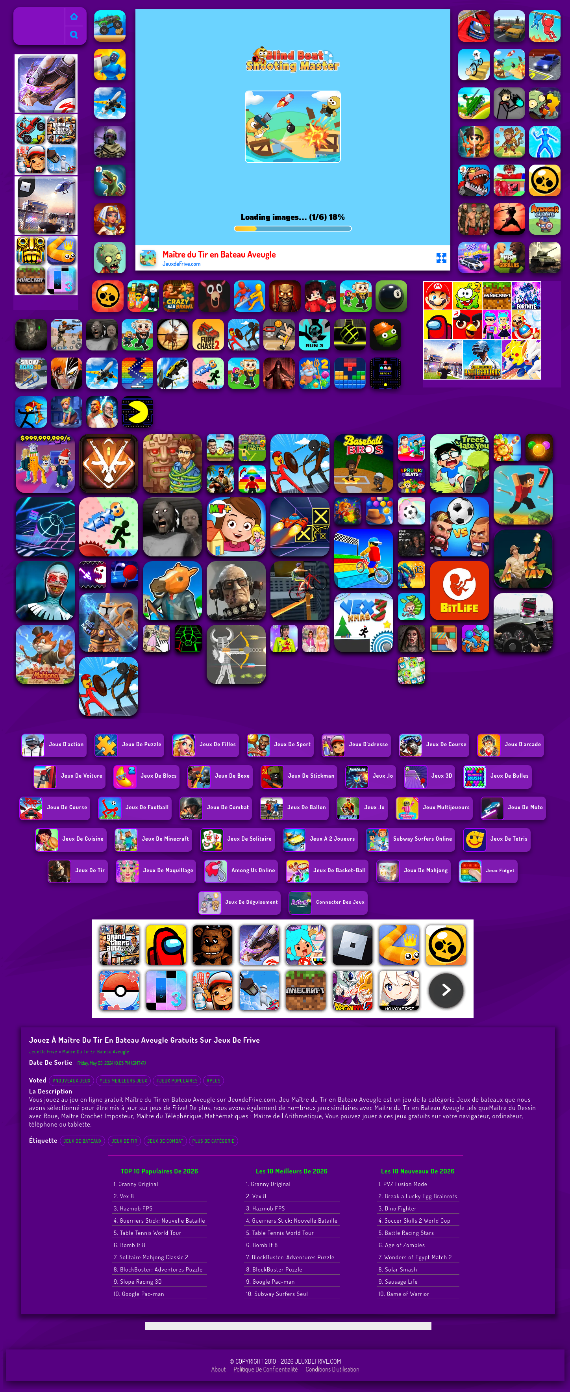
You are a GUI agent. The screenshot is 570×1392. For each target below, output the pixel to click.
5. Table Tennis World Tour (147, 1232)
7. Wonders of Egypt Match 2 (415, 1257)
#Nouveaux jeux (71, 1081)
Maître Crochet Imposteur (97, 1116)
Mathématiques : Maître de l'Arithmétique (263, 1116)
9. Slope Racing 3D (138, 1281)
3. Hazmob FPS (133, 1208)
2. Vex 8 (124, 1196)
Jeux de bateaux (82, 1141)
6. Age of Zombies (402, 1245)
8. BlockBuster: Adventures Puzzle (158, 1269)
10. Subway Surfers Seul (277, 1293)
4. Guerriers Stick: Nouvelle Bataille (159, 1220)
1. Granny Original (136, 1184)
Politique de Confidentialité (265, 1369)
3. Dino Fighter (398, 1208)
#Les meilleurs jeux (124, 1081)
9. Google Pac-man (270, 1281)
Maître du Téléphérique (169, 1116)
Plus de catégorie (213, 1141)
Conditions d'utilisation (332, 1369)
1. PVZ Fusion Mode (403, 1184)
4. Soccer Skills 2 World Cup (415, 1220)
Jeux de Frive (33, 12)
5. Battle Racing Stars (406, 1232)
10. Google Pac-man (139, 1293)
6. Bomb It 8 (130, 1245)
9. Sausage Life (398, 1281)
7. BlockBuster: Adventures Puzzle (290, 1257)
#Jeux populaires (177, 1081)
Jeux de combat (165, 1141)
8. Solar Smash (398, 1269)
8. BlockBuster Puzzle (274, 1269)
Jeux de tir (124, 1141)
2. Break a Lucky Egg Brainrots (418, 1196)
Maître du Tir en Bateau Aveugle (96, 1052)
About (218, 1369)
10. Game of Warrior (404, 1293)
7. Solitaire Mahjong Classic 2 (151, 1257)
